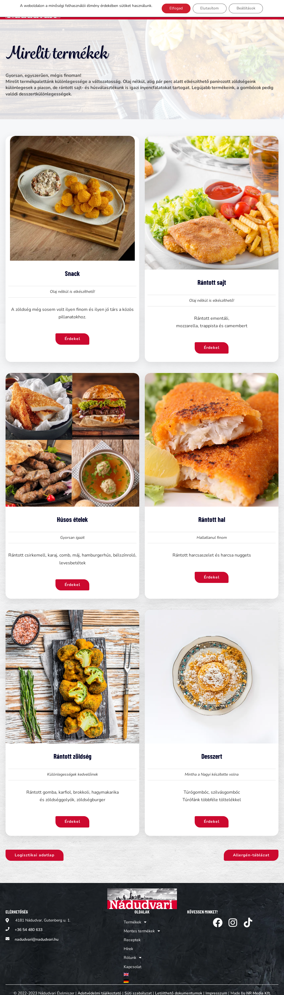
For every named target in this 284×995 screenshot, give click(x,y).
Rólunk (133, 952)
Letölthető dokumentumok (178, 985)
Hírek (129, 943)
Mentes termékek (142, 927)
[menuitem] (142, 968)
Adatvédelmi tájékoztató (99, 985)
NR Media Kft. (258, 985)
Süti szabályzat (138, 985)
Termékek (135, 919)
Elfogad (173, 10)
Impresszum (216, 985)
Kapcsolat (133, 960)
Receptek (132, 935)
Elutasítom (208, 10)
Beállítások (245, 10)
